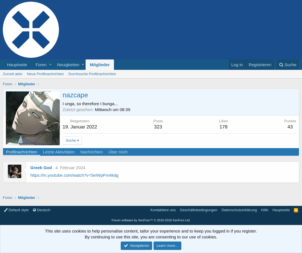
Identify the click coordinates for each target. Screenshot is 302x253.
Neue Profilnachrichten (45, 74)
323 (158, 127)
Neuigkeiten (68, 64)
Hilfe (264, 210)
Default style (16, 210)
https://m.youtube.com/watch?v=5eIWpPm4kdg (74, 175)
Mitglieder (100, 64)
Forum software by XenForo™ (151, 220)
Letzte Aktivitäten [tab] (59, 152)
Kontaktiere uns (163, 210)
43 (290, 127)
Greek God (41, 167)
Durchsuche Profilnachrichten (92, 74)
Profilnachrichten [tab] (21, 152)
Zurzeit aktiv (12, 74)
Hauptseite (17, 64)
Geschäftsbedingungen (199, 210)
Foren (41, 64)
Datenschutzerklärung (239, 210)
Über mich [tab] (117, 152)
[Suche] (287, 64)
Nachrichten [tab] (91, 152)
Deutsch (41, 210)
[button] (50, 64)
